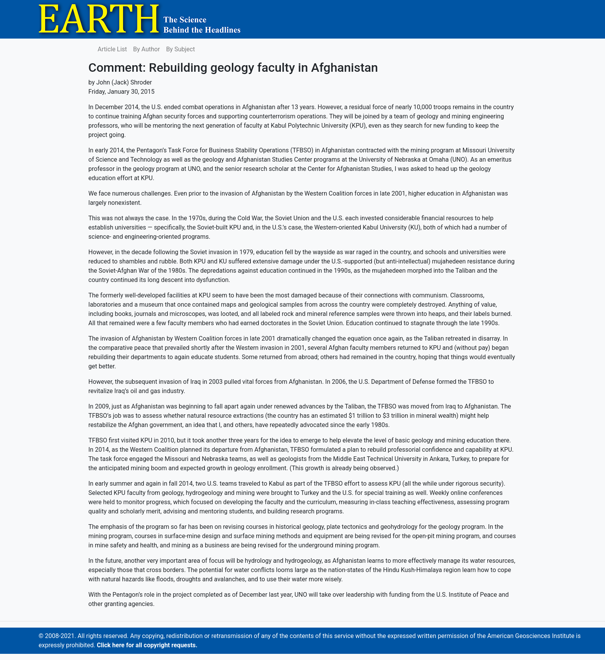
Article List (112, 49)
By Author (146, 49)
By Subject (180, 49)
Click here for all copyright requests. (147, 645)
